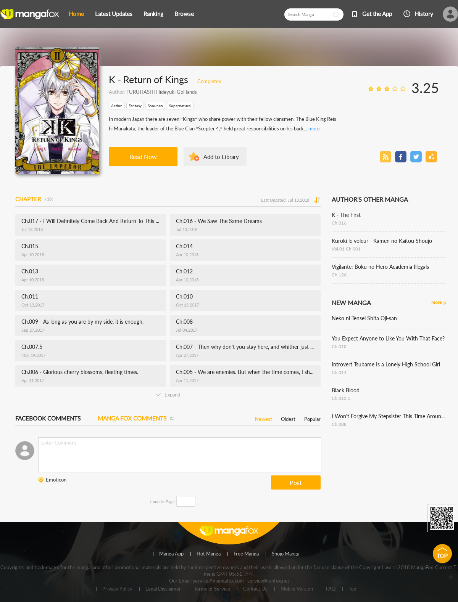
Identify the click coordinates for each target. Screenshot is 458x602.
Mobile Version (297, 589)
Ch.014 (339, 372)
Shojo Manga (285, 554)
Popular (312, 417)
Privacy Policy (117, 589)
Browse (184, 13)
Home (76, 13)
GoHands (186, 92)
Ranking (153, 13)
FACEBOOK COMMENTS (48, 418)
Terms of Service (212, 589)
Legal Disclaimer (163, 589)
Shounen (155, 105)
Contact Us (255, 589)
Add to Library (221, 156)
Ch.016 (339, 223)
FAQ (330, 589)
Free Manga (246, 554)
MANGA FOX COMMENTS (136, 418)
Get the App (377, 13)
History (423, 13)
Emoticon (56, 480)
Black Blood (346, 390)
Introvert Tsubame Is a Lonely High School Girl (386, 364)
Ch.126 (339, 275)
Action (117, 105)
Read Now (143, 156)
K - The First (346, 215)
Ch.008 (339, 424)
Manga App (171, 554)
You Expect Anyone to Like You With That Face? (388, 338)
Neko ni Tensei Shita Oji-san (364, 318)
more (314, 128)
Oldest (288, 417)
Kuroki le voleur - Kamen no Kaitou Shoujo (382, 241)
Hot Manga (209, 554)
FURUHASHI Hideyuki (151, 92)
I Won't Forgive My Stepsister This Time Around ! (389, 416)
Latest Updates (113, 13)
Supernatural (180, 105)
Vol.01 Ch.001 (346, 249)
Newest (263, 417)
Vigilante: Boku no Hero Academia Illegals (380, 266)
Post (296, 482)
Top (352, 589)
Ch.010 (339, 346)
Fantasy (135, 105)
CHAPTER (35, 199)
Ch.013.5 (341, 398)
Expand (168, 395)
